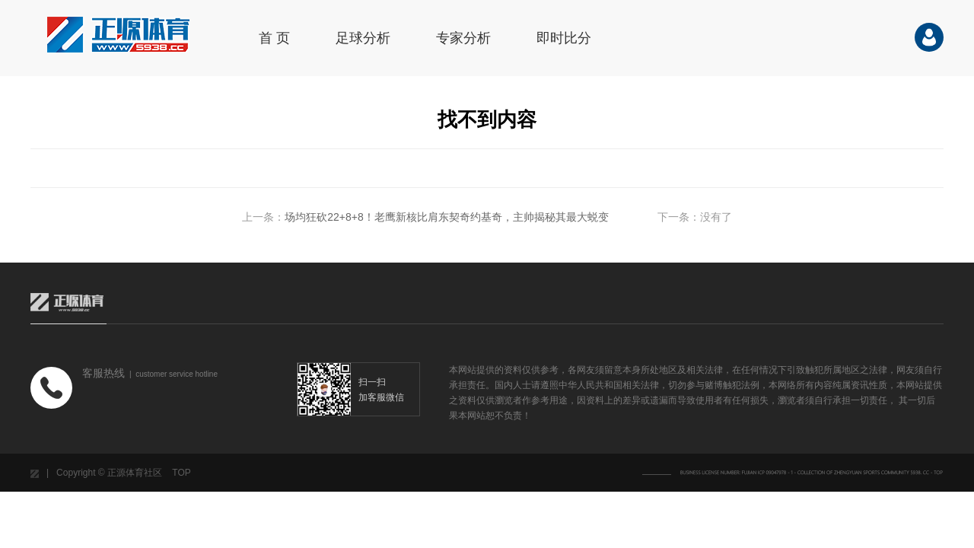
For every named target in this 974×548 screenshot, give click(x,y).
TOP (181, 472)
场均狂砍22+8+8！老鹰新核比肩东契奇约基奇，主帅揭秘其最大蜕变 (447, 217)
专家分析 (463, 38)
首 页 (274, 38)
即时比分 (563, 38)
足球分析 (363, 38)
